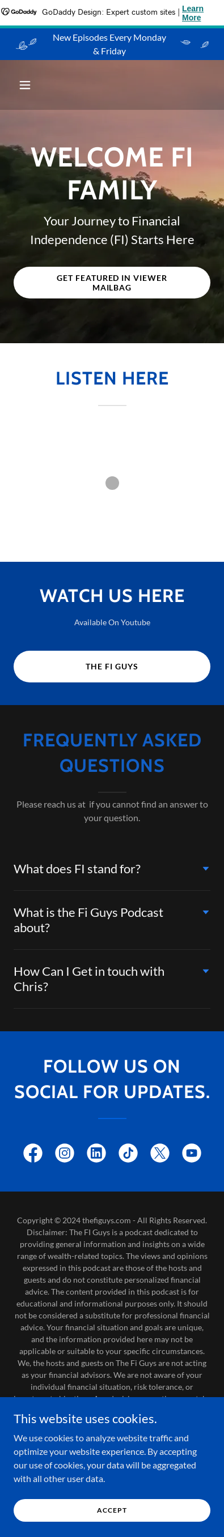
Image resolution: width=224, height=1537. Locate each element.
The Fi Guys (112, 666)
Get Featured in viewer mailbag (112, 282)
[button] (28, 85)
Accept (111, 1510)
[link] (33, 1155)
